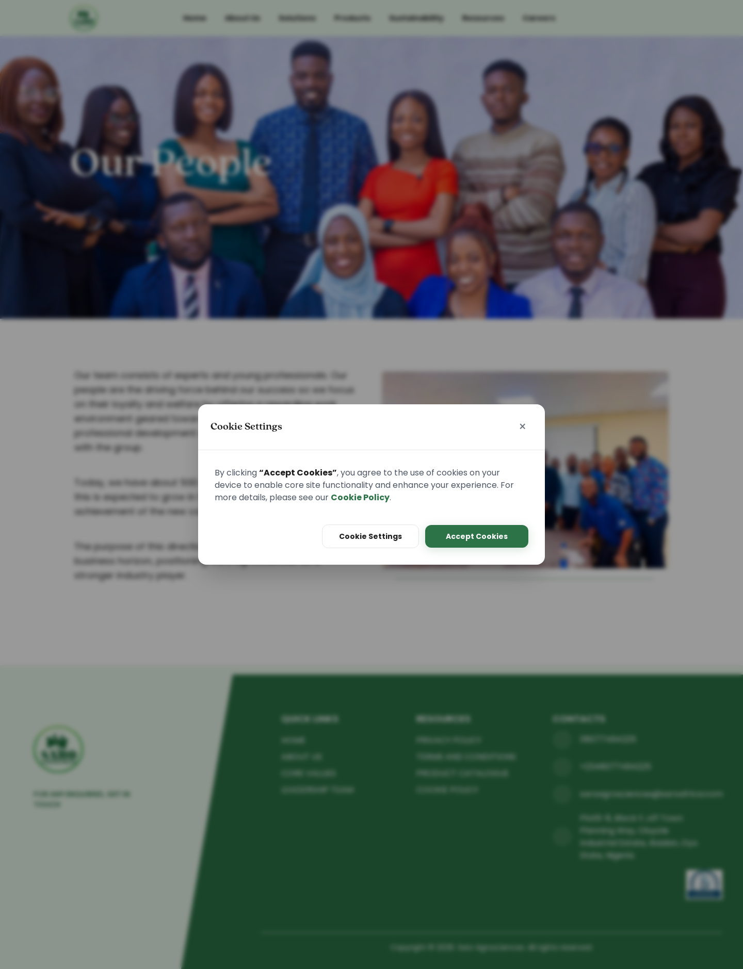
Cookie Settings (370, 536)
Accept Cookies (477, 536)
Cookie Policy (360, 497)
